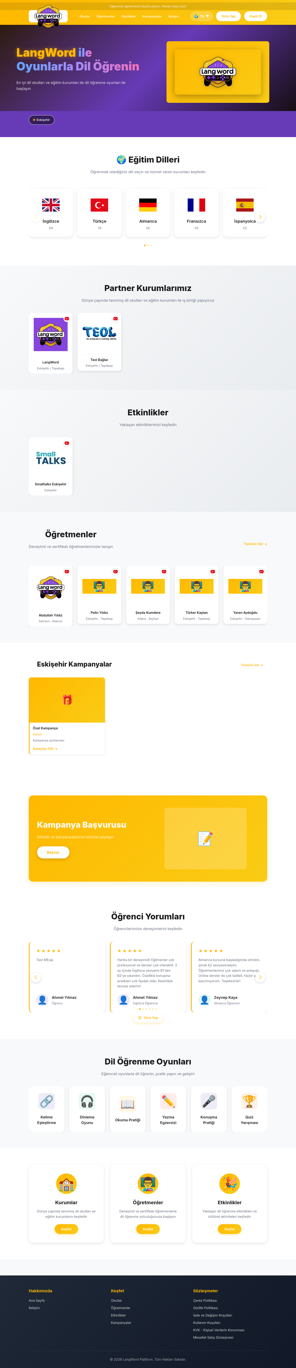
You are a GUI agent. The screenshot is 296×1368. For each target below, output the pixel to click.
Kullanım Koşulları (207, 1323)
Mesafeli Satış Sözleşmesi (213, 1337)
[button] (260, 217)
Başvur (53, 852)
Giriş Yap (228, 16)
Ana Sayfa (37, 1300)
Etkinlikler (128, 16)
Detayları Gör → (45, 749)
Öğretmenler (105, 16)
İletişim (173, 16)
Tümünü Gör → (255, 544)
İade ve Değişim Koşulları (212, 1315)
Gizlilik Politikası (205, 1308)
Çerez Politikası (205, 1300)
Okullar (85, 16)
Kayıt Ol (256, 16)
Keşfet (66, 1229)
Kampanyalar (152, 16)
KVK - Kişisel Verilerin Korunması (218, 1330)
